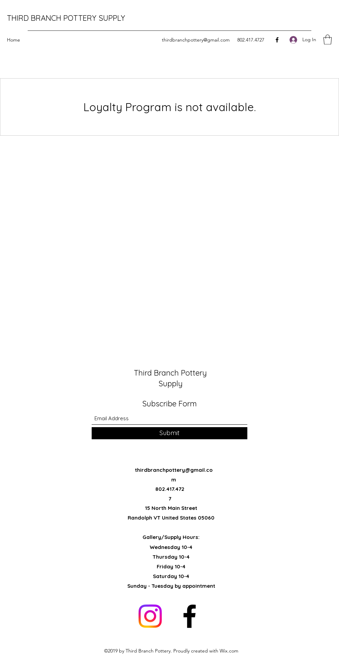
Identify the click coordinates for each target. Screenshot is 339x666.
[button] (327, 40)
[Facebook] (277, 39)
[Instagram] (150, 616)
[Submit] (169, 433)
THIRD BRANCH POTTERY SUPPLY (66, 18)
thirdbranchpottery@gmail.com (196, 40)
